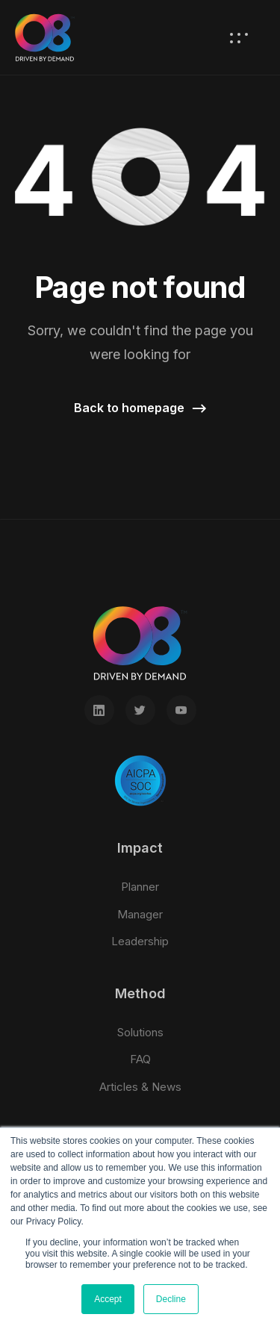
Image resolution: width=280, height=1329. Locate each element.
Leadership (140, 941)
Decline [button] (171, 1299)
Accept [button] (108, 1299)
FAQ (140, 1059)
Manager (140, 914)
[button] (140, 409)
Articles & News (140, 1087)
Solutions (140, 1032)
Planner (140, 887)
